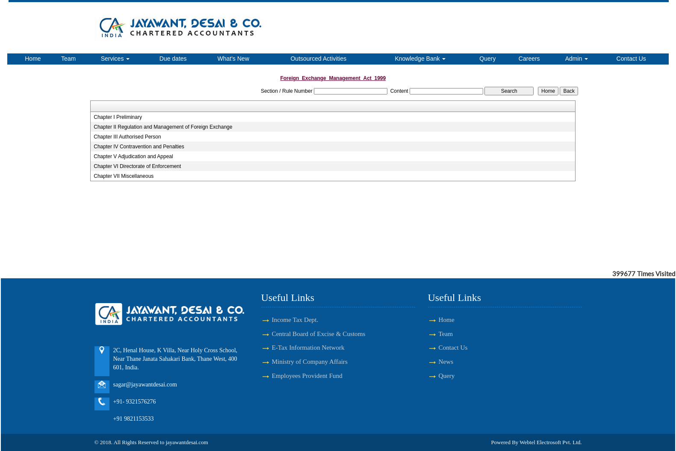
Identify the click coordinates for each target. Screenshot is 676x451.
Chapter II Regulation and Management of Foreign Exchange (163, 127)
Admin (576, 58)
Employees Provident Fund (307, 375)
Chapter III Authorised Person (127, 137)
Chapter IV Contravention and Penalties (139, 147)
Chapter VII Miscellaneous (124, 176)
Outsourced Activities (318, 58)
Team (68, 58)
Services (115, 58)
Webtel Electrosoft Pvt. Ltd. (551, 442)
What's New (233, 58)
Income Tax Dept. (295, 319)
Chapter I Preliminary (118, 117)
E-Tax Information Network (308, 347)
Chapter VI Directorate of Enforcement (137, 166)
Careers (529, 58)
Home (33, 58)
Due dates (173, 58)
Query (487, 58)
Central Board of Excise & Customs (319, 333)
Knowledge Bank (420, 58)
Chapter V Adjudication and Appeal (133, 156)
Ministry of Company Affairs (310, 361)
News (446, 361)
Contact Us (631, 58)
